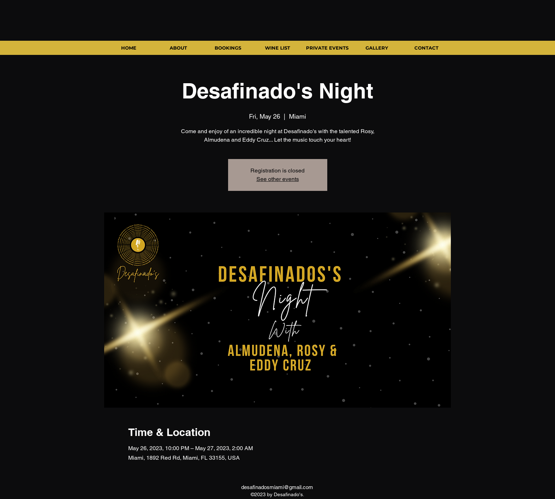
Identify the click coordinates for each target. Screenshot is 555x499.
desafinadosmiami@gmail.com (277, 487)
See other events (277, 179)
